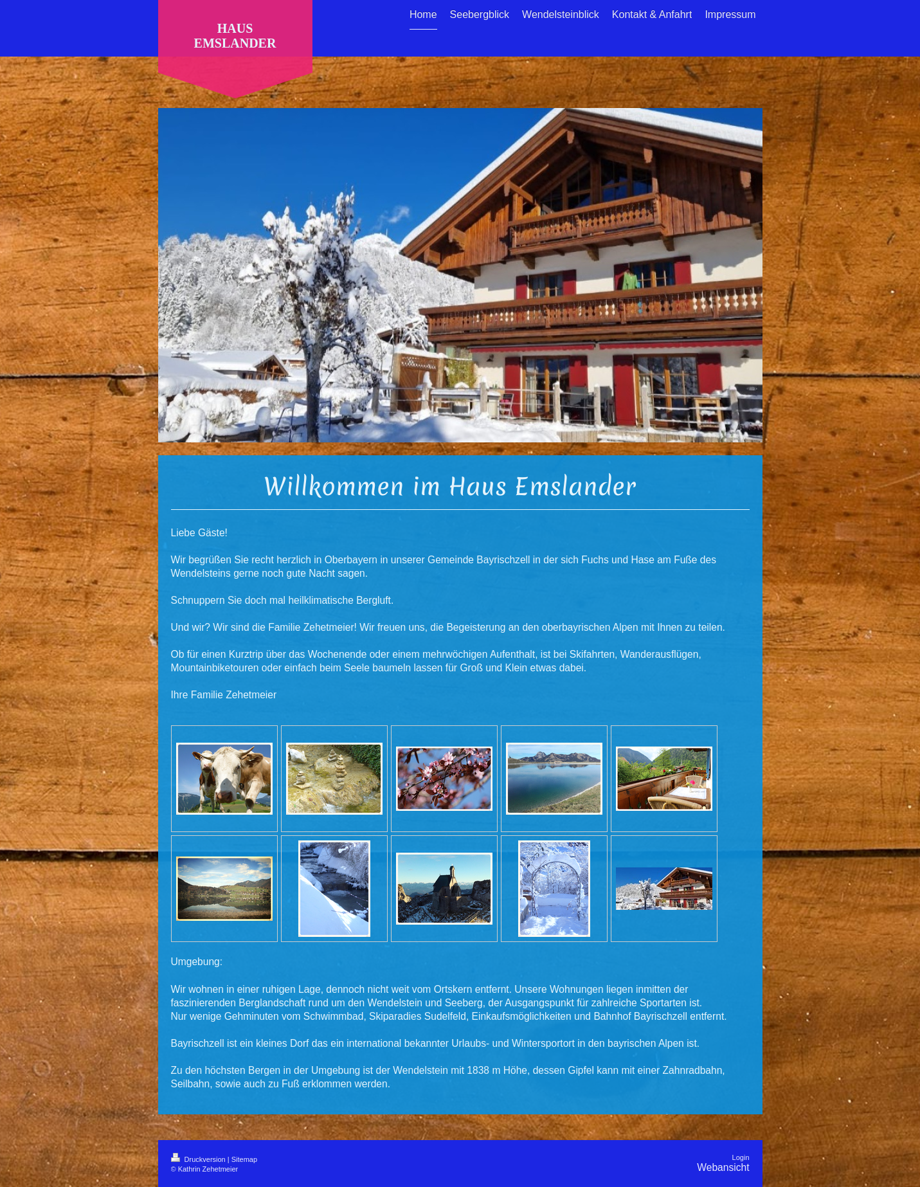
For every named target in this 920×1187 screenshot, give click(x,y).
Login (741, 1157)
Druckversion (199, 1159)
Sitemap (244, 1159)
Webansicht (723, 1167)
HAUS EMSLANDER (235, 35)
